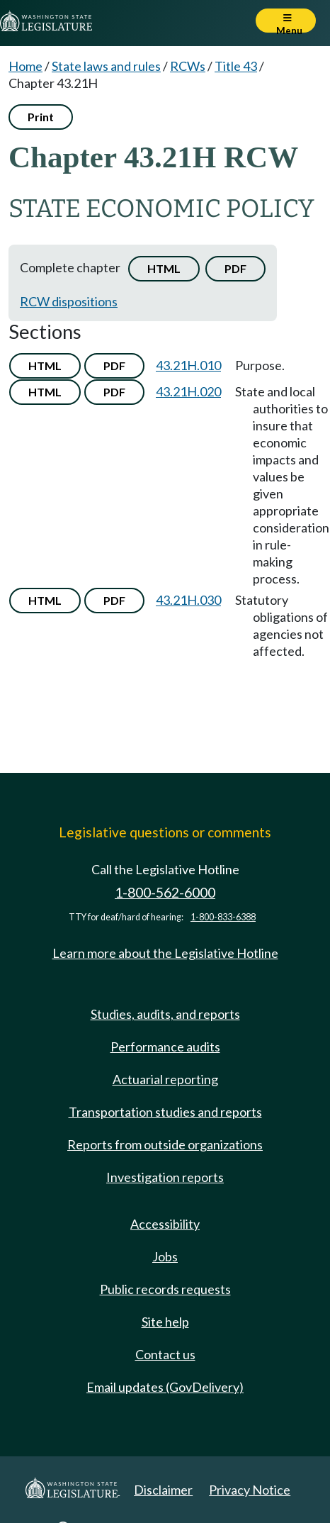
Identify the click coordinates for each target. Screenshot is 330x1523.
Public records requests (165, 1289)
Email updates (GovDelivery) (165, 1387)
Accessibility (165, 1224)
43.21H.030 (188, 600)
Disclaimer (163, 1489)
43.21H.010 (188, 365)
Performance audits (165, 1046)
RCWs (187, 66)
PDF (235, 268)
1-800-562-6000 (165, 892)
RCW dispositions (69, 301)
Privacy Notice (249, 1489)
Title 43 (236, 66)
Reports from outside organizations (165, 1144)
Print (41, 116)
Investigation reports (165, 1177)
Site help (165, 1321)
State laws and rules (106, 66)
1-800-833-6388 (223, 917)
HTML (164, 268)
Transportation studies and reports (165, 1112)
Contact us (165, 1354)
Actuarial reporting (165, 1079)
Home (25, 66)
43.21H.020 (188, 391)
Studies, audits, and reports (165, 1014)
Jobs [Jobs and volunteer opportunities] (165, 1256)
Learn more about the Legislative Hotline (165, 953)
